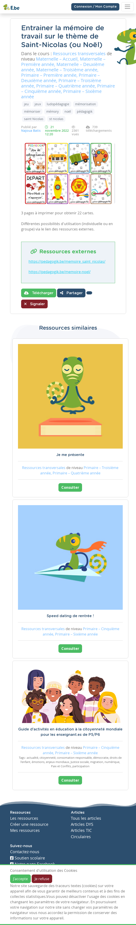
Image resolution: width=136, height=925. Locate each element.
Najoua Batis (31, 130)
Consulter (70, 487)
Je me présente (70, 455)
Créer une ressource (29, 824)
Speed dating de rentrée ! (70, 616)
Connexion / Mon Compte (95, 6)
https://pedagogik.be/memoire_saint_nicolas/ (67, 261)
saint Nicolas (33, 119)
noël (68, 111)
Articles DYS (82, 824)
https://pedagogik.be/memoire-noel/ (60, 271)
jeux (38, 104)
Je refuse (42, 878)
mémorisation (85, 104)
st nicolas (56, 119)
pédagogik (84, 111)
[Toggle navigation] (127, 6)
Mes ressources (25, 830)
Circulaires (81, 836)
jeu (26, 104)
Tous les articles (86, 818)
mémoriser (32, 111)
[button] (89, 292)
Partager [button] (71, 293)
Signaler (34, 304)
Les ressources (24, 818)
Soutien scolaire (27, 858)
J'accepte (20, 878)
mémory (52, 111)
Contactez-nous (24, 851)
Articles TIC (81, 830)
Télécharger (38, 293)
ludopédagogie (58, 104)
